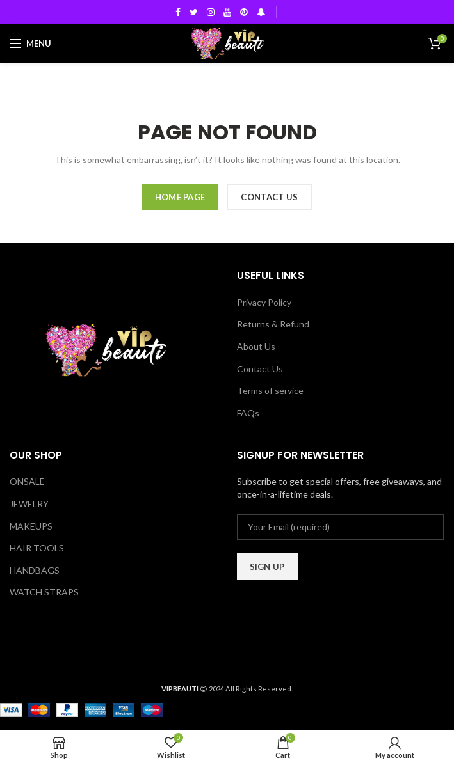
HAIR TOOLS (37, 547)
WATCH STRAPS (44, 592)
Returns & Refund (273, 324)
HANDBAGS (35, 570)
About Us (256, 346)
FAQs (248, 412)
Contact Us (260, 368)
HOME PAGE (180, 197)
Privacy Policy (264, 302)
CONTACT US (269, 197)
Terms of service (270, 390)
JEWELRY (29, 503)
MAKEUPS (31, 526)
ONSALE (27, 481)
